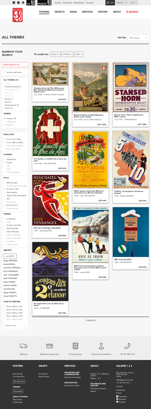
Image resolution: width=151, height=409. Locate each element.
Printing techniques (98, 388)
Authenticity (18, 402)
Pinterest (122, 399)
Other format (10, 244)
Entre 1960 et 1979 (13, 316)
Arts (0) (7, 83)
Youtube (122, 402)
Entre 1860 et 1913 (13, 306)
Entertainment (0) (12, 89)
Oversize (8, 241)
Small (7, 221)
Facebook (123, 396)
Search (133, 11)
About (117, 11)
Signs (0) (8, 124)
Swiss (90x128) (11, 231)
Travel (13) (9, 108)
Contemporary (11, 208)
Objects (59, 11)
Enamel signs (44, 376)
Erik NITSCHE (9, 289)
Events (58, 2)
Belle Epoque (10, 182)
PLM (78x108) (10, 228)
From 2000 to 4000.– (13, 145)
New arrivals (18, 374)
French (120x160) (12, 238)
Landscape (9, 218)
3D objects (43, 374)
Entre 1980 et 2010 (13, 319)
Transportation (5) (12, 105)
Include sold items (12, 72)
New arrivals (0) (11, 65)
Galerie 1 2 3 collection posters (99, 375)
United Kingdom (11, 172)
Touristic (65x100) (12, 225)
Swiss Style (9, 201)
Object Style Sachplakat (14, 195)
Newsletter (79, 2)
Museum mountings (72, 377)
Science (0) (9, 96)
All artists (10, 256)
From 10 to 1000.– (12, 139)
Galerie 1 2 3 (95, 378)
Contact (89, 2)
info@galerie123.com (124, 380)
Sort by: (122, 37)
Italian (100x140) (11, 234)
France (7, 162)
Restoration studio (71, 385)
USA (6, 168)
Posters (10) (9, 118)
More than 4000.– (12, 148)
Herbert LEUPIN (10, 285)
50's (6, 198)
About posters (20, 396)
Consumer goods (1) (13, 86)
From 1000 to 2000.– (13, 142)
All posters (18, 391)
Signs (73, 11)
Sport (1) (8, 102)
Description (17, 399)
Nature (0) (9, 93)
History (103, 11)
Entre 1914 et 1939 (13, 309)
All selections (19, 381)
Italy (6, 165)
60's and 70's (10, 205)
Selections (67, 2)
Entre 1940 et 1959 (13, 312)
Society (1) (9, 99)
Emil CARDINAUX (10, 271)
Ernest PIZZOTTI (10, 296)
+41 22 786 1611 (123, 382)
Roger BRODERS (10, 260)
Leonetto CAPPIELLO (12, 267)
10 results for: (41, 54)
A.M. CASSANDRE (11, 275)
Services (87, 11)
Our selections (18, 376)
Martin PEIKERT (9, 292)
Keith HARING (9, 282)
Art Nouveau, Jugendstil (15, 185)
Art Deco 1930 (11, 189)
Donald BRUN (9, 264)
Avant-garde (10, 192)
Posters (44, 11)
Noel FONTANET (10, 278)
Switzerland (9, 159)
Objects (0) (9, 121)
